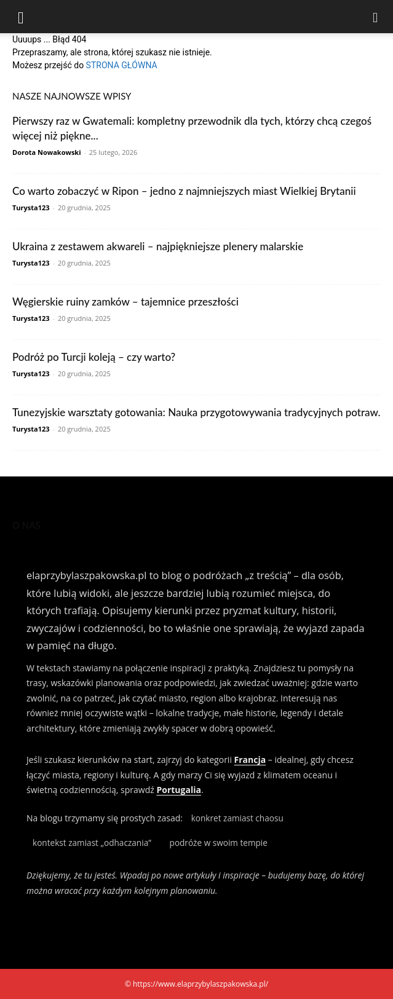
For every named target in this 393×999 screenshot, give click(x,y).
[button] (21, 16)
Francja (250, 759)
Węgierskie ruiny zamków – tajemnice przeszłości (125, 301)
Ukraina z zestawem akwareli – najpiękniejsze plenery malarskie (157, 246)
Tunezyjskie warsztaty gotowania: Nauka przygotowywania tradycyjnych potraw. (196, 412)
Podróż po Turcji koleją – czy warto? (93, 356)
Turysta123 (31, 207)
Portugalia (178, 790)
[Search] (376, 16)
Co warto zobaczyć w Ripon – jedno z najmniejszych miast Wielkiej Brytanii (184, 190)
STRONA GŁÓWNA (121, 65)
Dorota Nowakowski (46, 152)
